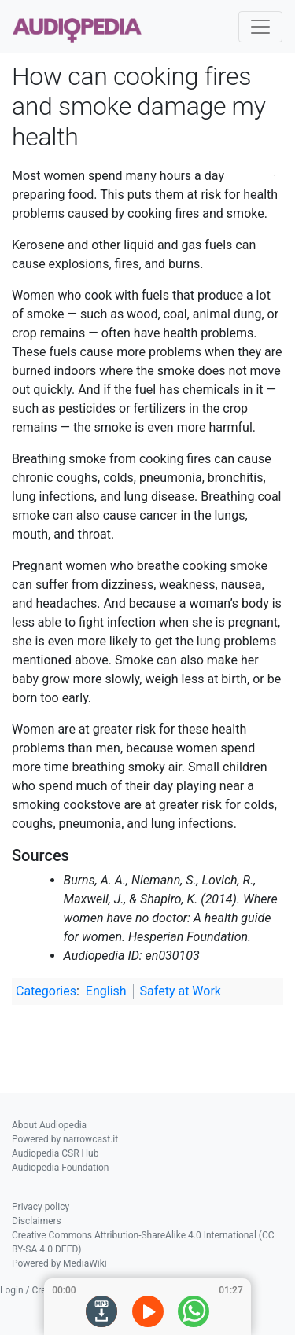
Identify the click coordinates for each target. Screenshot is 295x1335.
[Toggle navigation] (260, 26)
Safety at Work (180, 991)
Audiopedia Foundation (60, 1167)
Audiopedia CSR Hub (55, 1153)
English (106, 991)
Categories (46, 991)
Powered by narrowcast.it (65, 1139)
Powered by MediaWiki (59, 1263)
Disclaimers (36, 1221)
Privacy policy (40, 1206)
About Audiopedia (49, 1125)
